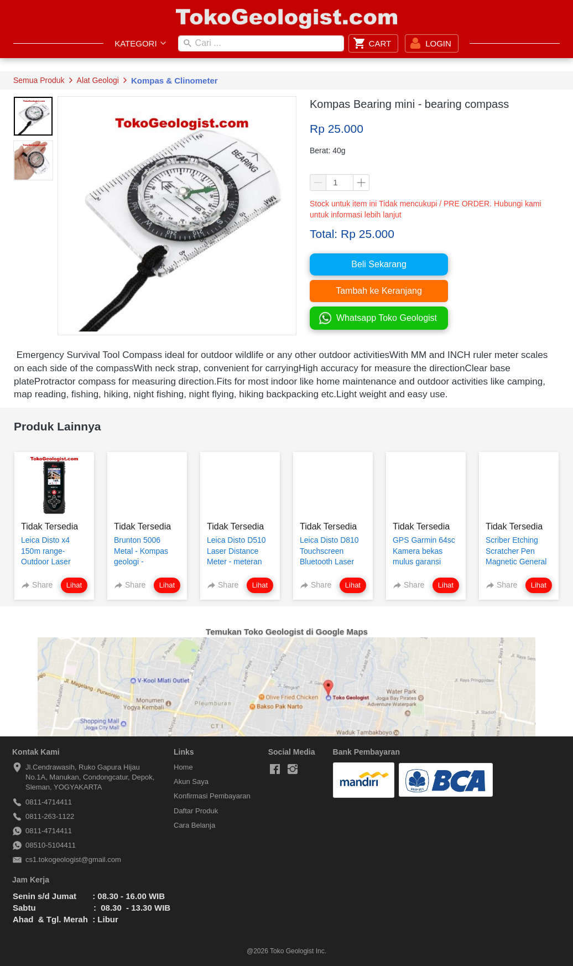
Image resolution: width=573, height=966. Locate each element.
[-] (275, 769)
